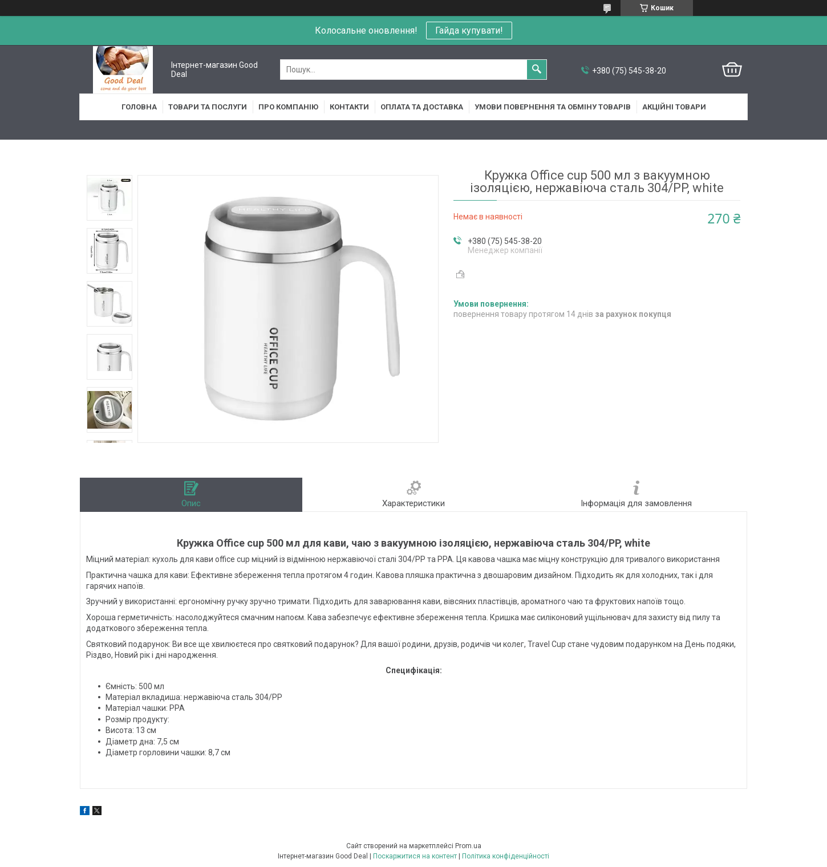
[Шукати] (536, 69)
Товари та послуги (207, 107)
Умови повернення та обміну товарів (553, 107)
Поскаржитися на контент (415, 856)
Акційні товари (674, 107)
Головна (139, 107)
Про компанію (288, 107)
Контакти (349, 107)
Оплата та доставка (421, 107)
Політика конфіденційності (505, 856)
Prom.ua (468, 846)
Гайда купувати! (469, 30)
